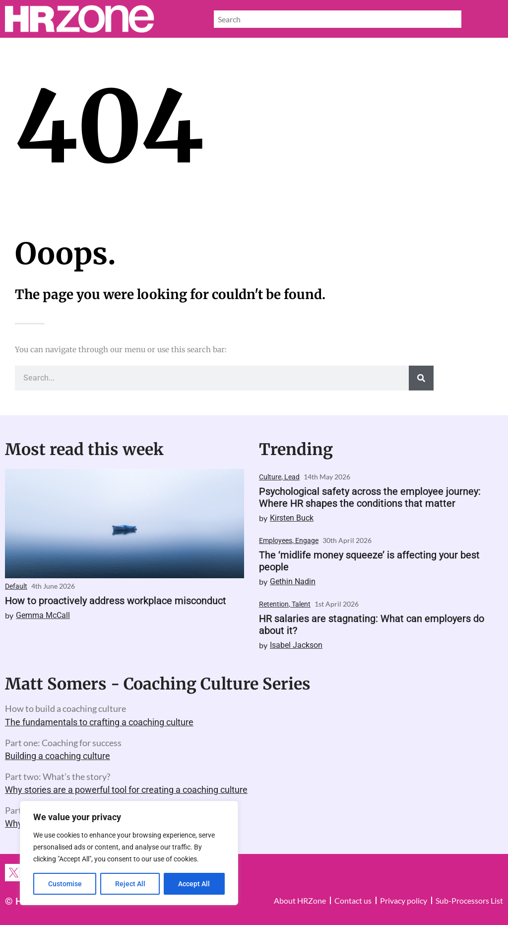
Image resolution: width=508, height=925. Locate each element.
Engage (306, 540)
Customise (65, 884)
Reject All (130, 884)
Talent (301, 604)
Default (16, 586)
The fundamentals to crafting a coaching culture (99, 722)
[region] (129, 853)
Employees (275, 540)
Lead (292, 477)
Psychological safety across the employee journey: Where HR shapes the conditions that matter (370, 497)
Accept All (194, 884)
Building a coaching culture (57, 756)
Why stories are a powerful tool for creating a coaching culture (126, 789)
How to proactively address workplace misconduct (115, 601)
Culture (270, 477)
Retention (274, 604)
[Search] (421, 378)
